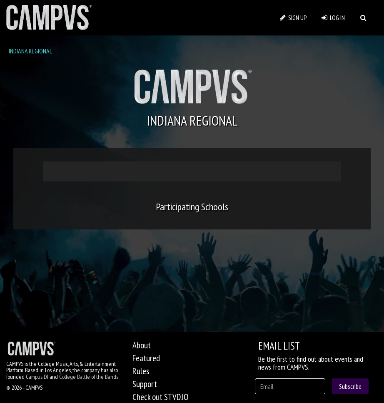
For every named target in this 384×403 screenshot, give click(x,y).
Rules (140, 371)
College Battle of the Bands (88, 376)
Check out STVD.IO (160, 397)
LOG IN (333, 17)
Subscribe (350, 386)
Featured (146, 358)
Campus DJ (37, 376)
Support (144, 384)
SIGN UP (293, 17)
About (141, 345)
